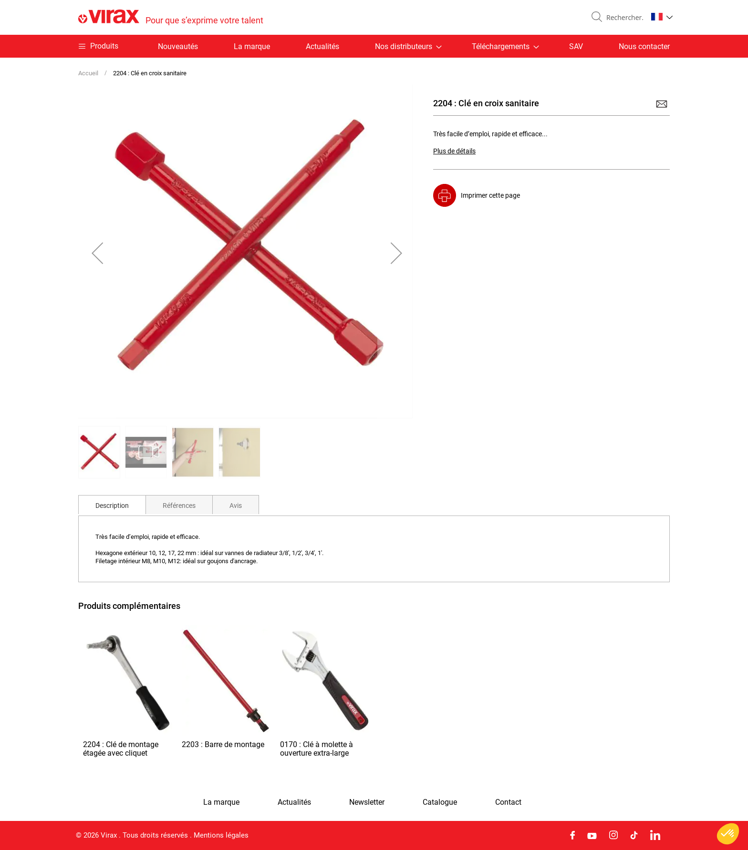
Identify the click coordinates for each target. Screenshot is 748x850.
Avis (235, 505)
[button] (662, 16)
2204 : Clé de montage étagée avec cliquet (120, 749)
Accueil (88, 73)
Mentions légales (221, 835)
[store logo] (170, 17)
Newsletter (366, 802)
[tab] (112, 504)
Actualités (322, 46)
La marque (252, 46)
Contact (508, 802)
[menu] (374, 46)
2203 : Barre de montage (223, 744)
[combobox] (623, 17)
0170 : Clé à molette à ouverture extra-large (316, 749)
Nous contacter (644, 46)
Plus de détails (454, 151)
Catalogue (440, 802)
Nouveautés (178, 46)
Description (112, 505)
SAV (576, 46)
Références (179, 505)
